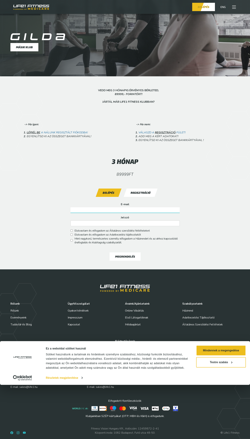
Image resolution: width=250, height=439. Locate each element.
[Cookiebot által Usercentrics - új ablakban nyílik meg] (22, 432)
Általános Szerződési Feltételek (202, 324)
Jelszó (125, 217)
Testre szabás (221, 416)
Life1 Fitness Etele (23, 374)
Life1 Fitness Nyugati (101, 354)
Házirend (187, 311)
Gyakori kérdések (78, 311)
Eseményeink (18, 317)
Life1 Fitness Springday (103, 374)
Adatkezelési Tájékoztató (198, 317)
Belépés (203, 6)
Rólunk (14, 311)
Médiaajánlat (133, 324)
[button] (234, 7)
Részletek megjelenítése (62, 432)
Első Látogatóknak (136, 317)
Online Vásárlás (134, 311)
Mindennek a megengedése (221, 404)
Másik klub (24, 47)
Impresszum (75, 317)
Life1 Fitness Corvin (176, 354)
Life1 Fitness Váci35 (176, 374)
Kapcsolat (74, 324)
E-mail (125, 204)
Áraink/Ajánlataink (137, 304)
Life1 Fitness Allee (23, 354)
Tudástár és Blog (21, 324)
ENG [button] (223, 6)
